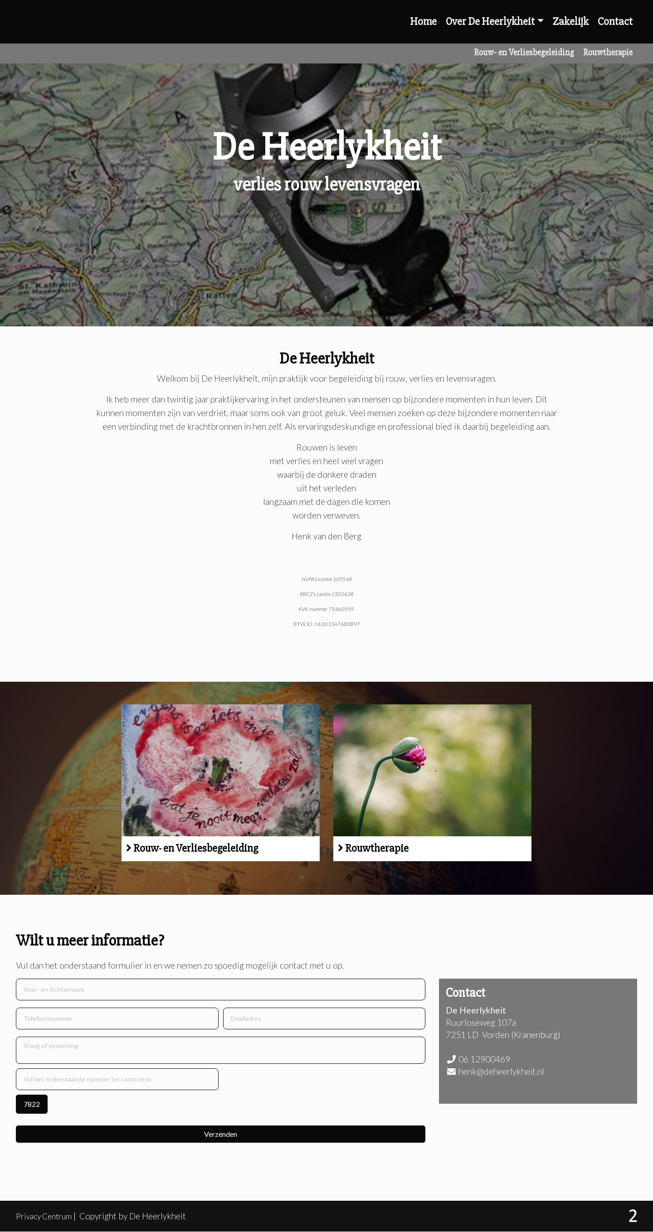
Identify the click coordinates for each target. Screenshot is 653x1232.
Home (423, 21)
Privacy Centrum (47, 1216)
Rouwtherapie (608, 52)
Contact (615, 21)
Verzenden (220, 1134)
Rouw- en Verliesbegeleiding (524, 52)
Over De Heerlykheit (490, 21)
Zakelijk (571, 21)
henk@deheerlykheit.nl (501, 1071)
